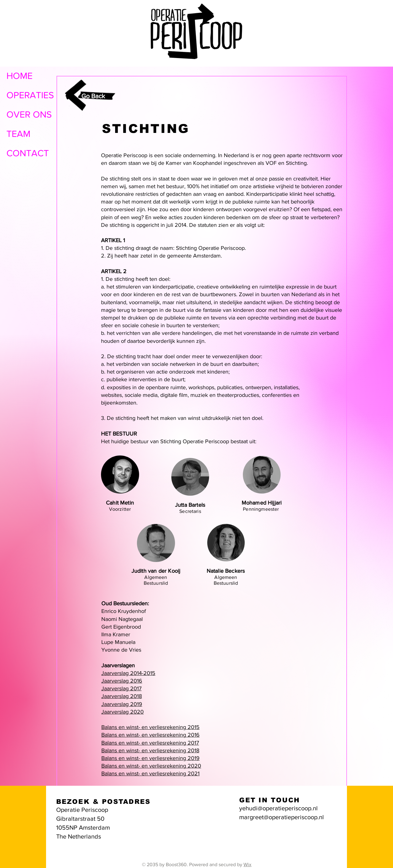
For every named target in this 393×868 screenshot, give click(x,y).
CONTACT (27, 153)
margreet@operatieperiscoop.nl (281, 817)
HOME (19, 76)
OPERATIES (30, 95)
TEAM (18, 134)
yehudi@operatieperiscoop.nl (278, 808)
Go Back (93, 95)
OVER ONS (29, 114)
